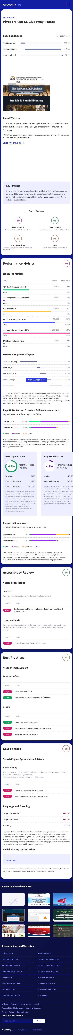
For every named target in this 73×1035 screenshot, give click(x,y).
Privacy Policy (8, 1012)
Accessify (12, 5)
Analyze (38, 1021)
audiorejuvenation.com (48, 971)
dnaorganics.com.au (47, 989)
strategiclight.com (46, 977)
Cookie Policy (23, 1012)
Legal (36, 1004)
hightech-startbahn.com (49, 965)
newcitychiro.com (10, 959)
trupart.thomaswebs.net (48, 959)
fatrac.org (9, 17)
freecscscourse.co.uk (11, 983)
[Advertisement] (36, 67)
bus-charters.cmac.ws (11, 995)
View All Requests (36, 380)
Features (14, 1004)
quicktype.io (7, 953)
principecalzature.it (46, 983)
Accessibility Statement (12, 1008)
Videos (5, 1004)
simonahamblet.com (11, 965)
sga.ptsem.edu (44, 953)
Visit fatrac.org (13, 142)
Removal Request (33, 1008)
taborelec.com (8, 989)
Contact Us (26, 1004)
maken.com (43, 995)
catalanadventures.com (12, 971)
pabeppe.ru (7, 977)
